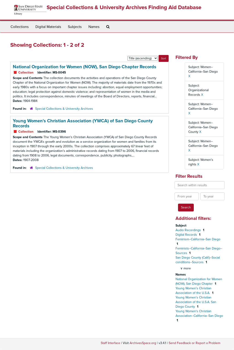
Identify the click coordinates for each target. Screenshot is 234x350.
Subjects (75, 27)
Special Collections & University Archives (64, 109)
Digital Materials (48, 27)
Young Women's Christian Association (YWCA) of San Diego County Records (83, 123)
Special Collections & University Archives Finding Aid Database (124, 7)
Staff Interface (110, 343)
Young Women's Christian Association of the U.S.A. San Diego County (196, 302)
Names (93, 27)
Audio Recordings (189, 230)
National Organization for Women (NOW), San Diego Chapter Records (84, 67)
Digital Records (187, 235)
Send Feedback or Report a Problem (194, 343)
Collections (20, 27)
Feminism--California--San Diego (198, 239)
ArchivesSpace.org (143, 343)
